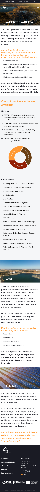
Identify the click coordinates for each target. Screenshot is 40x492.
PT (22, 474)
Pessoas (4, 469)
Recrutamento (7, 473)
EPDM (33, 1)
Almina (19, 1)
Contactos (25, 458)
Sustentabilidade (8, 462)
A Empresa (5, 458)
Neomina (27, 1)
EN (25, 474)
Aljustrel (4, 466)
